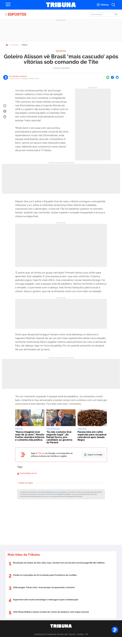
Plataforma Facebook (64, 494)
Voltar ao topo (25, 483)
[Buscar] (104, 14)
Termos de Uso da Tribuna (46, 494)
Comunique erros (27, 473)
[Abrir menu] (8, 4)
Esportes (17, 14)
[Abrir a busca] (113, 5)
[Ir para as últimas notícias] (102, 5)
